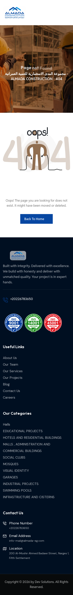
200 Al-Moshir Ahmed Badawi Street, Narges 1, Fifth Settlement (39, 556)
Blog (6, 384)
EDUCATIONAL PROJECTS (23, 431)
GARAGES (10, 477)
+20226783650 (21, 299)
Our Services (13, 371)
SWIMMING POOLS (17, 490)
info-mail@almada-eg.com (26, 540)
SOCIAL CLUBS (14, 457)
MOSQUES (10, 464)
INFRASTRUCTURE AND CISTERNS (29, 497)
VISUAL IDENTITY (16, 470)
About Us (10, 358)
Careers (9, 397)
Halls (6, 424)
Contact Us (11, 391)
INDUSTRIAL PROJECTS (21, 484)
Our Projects (12, 378)
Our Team (10, 364)
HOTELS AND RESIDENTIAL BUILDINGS (32, 437)
